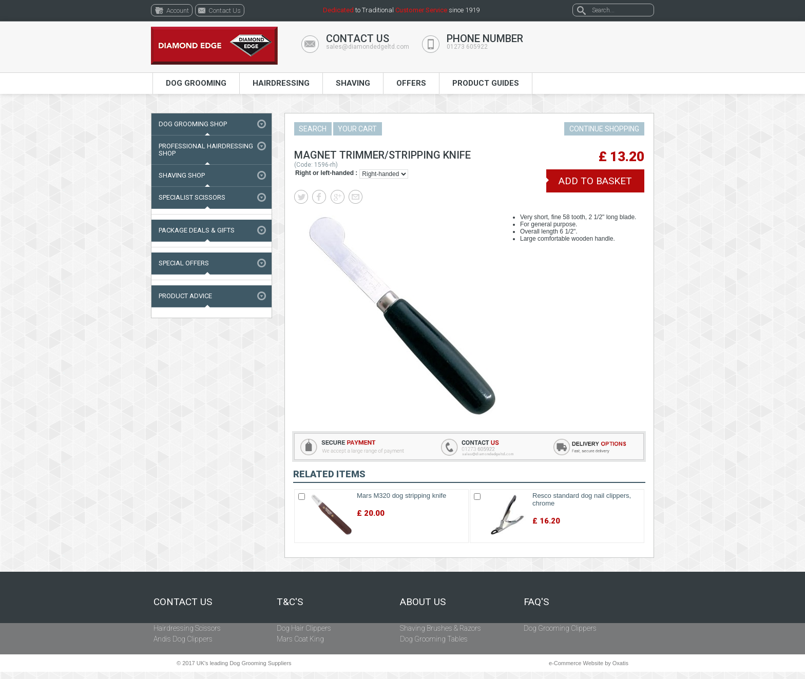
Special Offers (184, 263)
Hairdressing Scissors (187, 628)
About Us (423, 602)
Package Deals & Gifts (197, 230)
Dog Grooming (196, 83)
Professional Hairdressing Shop (206, 149)
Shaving (353, 83)
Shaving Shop (182, 175)
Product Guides (485, 83)
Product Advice (185, 296)
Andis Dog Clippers (183, 639)
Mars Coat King (300, 639)
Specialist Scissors (192, 197)
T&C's (290, 602)
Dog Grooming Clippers (560, 628)
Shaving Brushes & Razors (440, 628)
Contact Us (183, 602)
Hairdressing (281, 83)
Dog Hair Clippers (304, 628)
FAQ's (536, 602)
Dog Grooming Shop (193, 124)
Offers (411, 83)
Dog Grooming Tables (434, 639)
